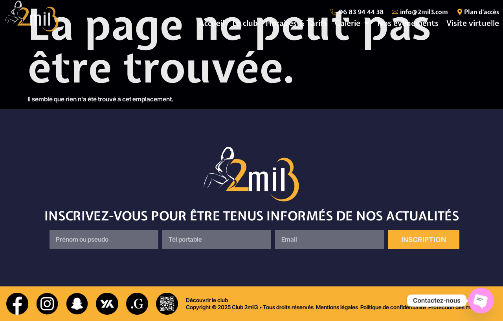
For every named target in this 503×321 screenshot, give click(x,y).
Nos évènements (408, 23)
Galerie (352, 23)
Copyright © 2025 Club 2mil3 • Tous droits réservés (250, 307)
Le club (245, 23)
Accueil (211, 23)
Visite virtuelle (472, 23)
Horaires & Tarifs (296, 23)
